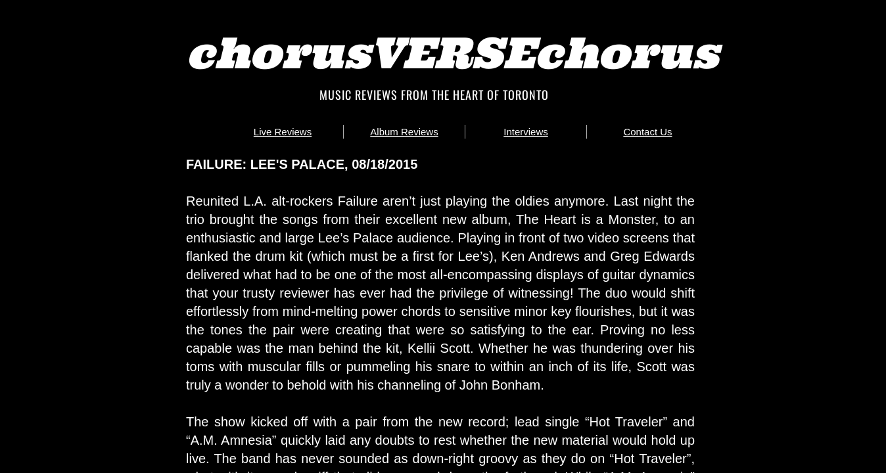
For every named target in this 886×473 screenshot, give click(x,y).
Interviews (525, 131)
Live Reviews (283, 131)
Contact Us (647, 131)
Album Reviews (404, 131)
